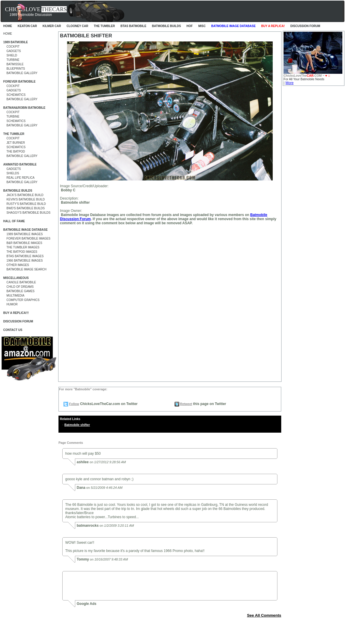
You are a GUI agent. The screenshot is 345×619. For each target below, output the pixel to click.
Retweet (186, 404)
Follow (74, 404)
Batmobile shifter (77, 424)
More (289, 83)
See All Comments (264, 615)
